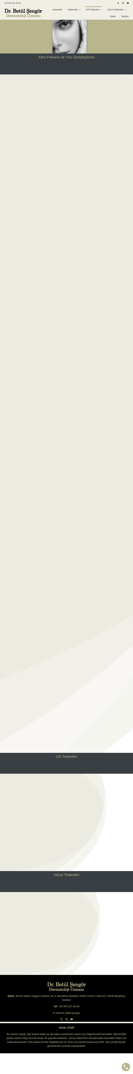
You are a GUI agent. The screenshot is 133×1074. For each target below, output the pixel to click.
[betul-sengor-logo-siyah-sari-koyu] (23, 9)
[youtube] (128, 3)
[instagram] (123, 3)
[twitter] (118, 3)
